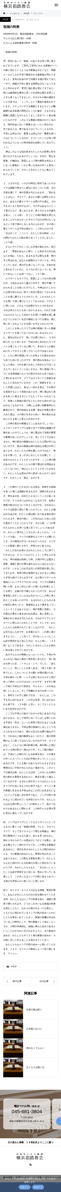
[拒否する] (57, 1183)
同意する (24, 1187)
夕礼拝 (5, 19)
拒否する (38, 1187)
